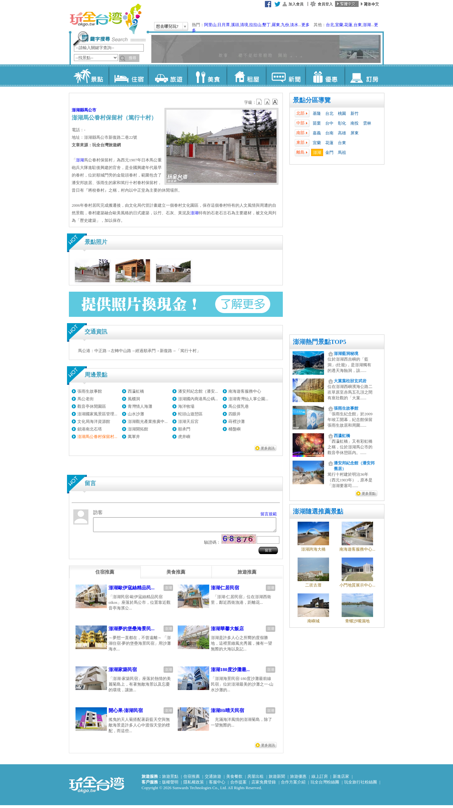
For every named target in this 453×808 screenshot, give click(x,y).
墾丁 (266, 24)
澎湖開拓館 (138, 429)
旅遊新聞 (277, 779)
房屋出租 (255, 779)
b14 (275, 102)
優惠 (324, 76)
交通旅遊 (213, 779)
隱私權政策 (193, 785)
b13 (267, 102)
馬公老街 (85, 398)
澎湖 (367, 24)
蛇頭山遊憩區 (190, 414)
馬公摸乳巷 (238, 406)
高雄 (342, 133)
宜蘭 (339, 24)
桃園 (342, 113)
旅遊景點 (170, 779)
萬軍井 (134, 436)
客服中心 (217, 785)
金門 (329, 152)
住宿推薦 (191, 779)
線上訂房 (319, 779)
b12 (259, 102)
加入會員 (296, 4)
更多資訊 (268, 448)
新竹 (354, 113)
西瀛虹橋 (136, 391)
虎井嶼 (184, 436)
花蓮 (348, 24)
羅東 (276, 24)
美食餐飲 (234, 779)
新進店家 (341, 779)
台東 (358, 24)
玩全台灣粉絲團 (324, 785)
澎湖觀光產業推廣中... (148, 421)
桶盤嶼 (234, 429)
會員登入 (325, 4)
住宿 (128, 76)
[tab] (104, 575)
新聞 (285, 76)
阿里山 (210, 24)
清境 (244, 24)
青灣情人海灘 (140, 406)
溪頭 (235, 24)
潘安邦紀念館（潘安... (198, 391)
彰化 (342, 123)
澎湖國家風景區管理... (97, 414)
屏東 (354, 133)
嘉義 (317, 133)
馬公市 (90, 110)
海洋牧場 (186, 406)
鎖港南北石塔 (89, 429)
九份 (285, 24)
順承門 (184, 429)
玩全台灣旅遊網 (105, 19)
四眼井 (234, 414)
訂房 (364, 76)
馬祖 (342, 152)
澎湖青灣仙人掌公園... (248, 398)
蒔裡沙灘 (236, 421)
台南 (329, 133)
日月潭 (223, 24)
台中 (329, 123)
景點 (89, 76)
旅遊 (167, 76)
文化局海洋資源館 (93, 421)
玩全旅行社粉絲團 (360, 785)
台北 (330, 24)
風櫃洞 (134, 398)
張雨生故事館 (89, 391)
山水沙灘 (136, 414)
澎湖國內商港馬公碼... (198, 398)
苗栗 (317, 123)
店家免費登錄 (263, 785)
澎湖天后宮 (188, 421)
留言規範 (268, 514)
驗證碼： (212, 545)
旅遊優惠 (298, 779)
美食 (206, 76)
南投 (354, 123)
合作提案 (238, 785)
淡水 (294, 24)
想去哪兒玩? (167, 26)
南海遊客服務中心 (244, 391)
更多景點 (369, 493)
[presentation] (104, 575)
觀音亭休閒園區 (91, 406)
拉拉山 (255, 24)
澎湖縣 (78, 110)
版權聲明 (170, 785)
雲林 (367, 123)
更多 (305, 24)
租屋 (246, 76)
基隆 (317, 113)
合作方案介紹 (293, 785)
